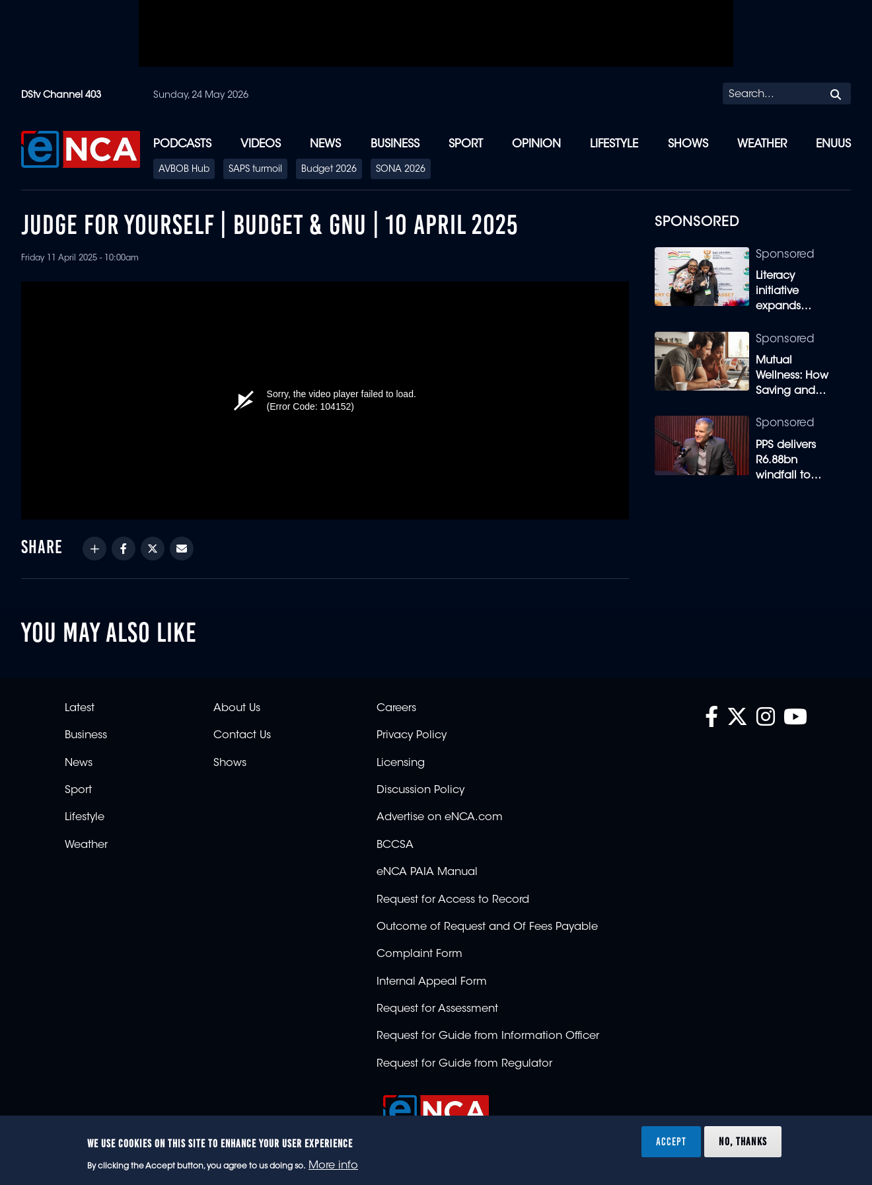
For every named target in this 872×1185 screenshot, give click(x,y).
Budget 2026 (329, 169)
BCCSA (395, 845)
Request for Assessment (437, 1009)
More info (333, 1166)
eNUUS (833, 144)
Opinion (536, 144)
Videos (260, 144)
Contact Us (242, 735)
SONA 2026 (400, 169)
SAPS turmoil (255, 169)
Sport (466, 144)
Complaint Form (419, 954)
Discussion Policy (420, 790)
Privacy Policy (412, 735)
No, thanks (743, 1141)
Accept (671, 1141)
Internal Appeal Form (432, 982)
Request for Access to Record (453, 900)
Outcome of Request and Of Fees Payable (487, 927)
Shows (688, 144)
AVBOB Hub (184, 169)
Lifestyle (614, 144)
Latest (79, 708)
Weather (762, 144)
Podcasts (182, 144)
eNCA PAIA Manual (427, 872)
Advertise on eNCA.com (440, 817)
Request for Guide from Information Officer (488, 1036)
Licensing (401, 763)
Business (395, 144)
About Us (236, 708)
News (325, 144)
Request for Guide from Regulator (464, 1064)
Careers (396, 708)
